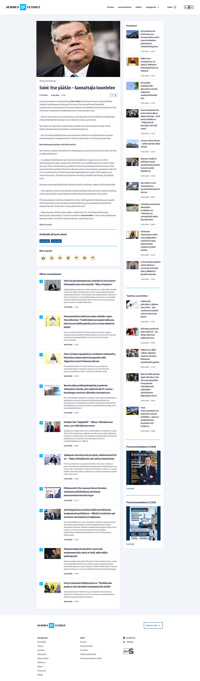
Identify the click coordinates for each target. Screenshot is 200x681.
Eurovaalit (45, 241)
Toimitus (84, 650)
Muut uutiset (43, 658)
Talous (40, 646)
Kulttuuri (41, 662)
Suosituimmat (125, 7)
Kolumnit (41, 670)
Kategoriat (153, 7)
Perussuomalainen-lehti (91, 658)
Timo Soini (56, 241)
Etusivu (110, 7)
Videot (139, 7)
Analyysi (41, 650)
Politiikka (43, 95)
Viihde (40, 674)
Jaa (113, 95)
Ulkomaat (41, 654)
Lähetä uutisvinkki (88, 654)
